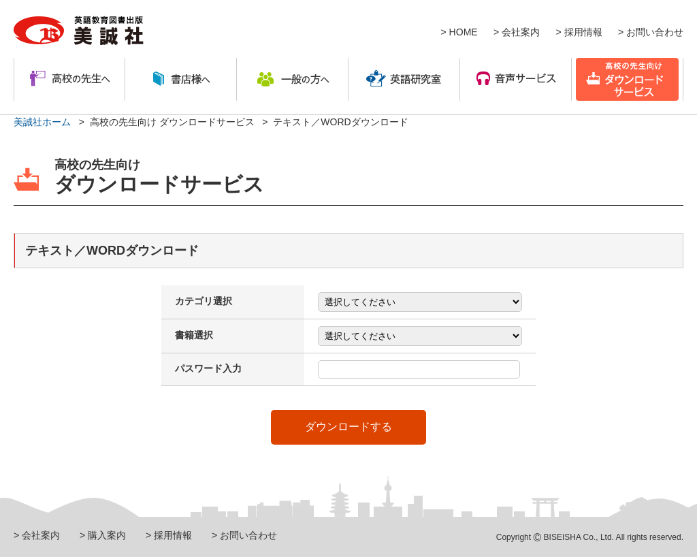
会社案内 (521, 32)
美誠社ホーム (42, 121)
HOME (463, 32)
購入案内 (107, 535)
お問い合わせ (654, 32)
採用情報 (583, 32)
